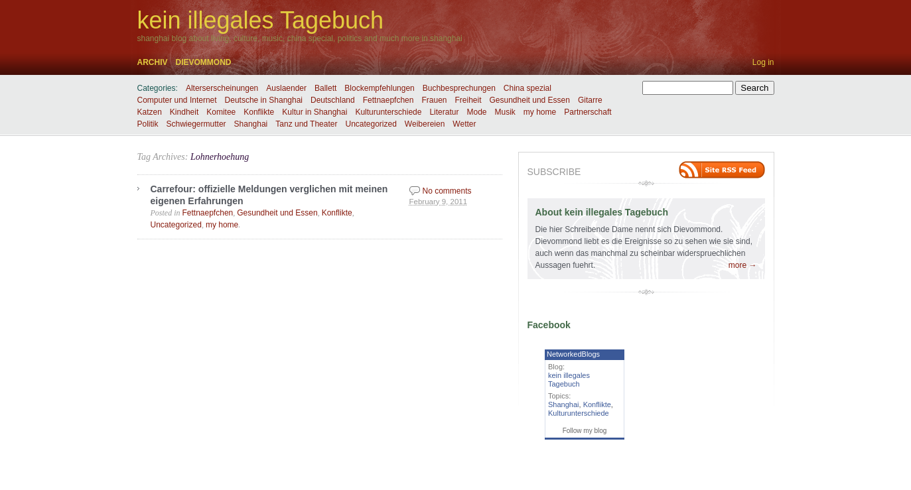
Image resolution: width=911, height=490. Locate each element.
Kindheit (184, 112)
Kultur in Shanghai (314, 112)
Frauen (434, 100)
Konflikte (259, 112)
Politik (148, 124)
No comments (447, 191)
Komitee (221, 112)
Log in (763, 62)
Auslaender (286, 88)
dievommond (204, 62)
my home (540, 112)
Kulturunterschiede (388, 112)
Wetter (464, 124)
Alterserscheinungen (222, 88)
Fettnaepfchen (388, 100)
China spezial (527, 88)
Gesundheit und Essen (530, 100)
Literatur (443, 112)
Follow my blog (585, 430)
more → (743, 265)
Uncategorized (370, 124)
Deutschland (333, 100)
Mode (476, 112)
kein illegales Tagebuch (260, 20)
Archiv (152, 62)
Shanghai (251, 124)
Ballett (325, 88)
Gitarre (590, 100)
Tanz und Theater (306, 124)
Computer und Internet (177, 100)
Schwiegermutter (196, 124)
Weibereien (425, 124)
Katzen (149, 112)
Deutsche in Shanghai (264, 100)
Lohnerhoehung (219, 157)
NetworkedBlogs (573, 354)
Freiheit (468, 100)
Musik (505, 112)
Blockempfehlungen (379, 88)
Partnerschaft (587, 112)
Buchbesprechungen (459, 88)
